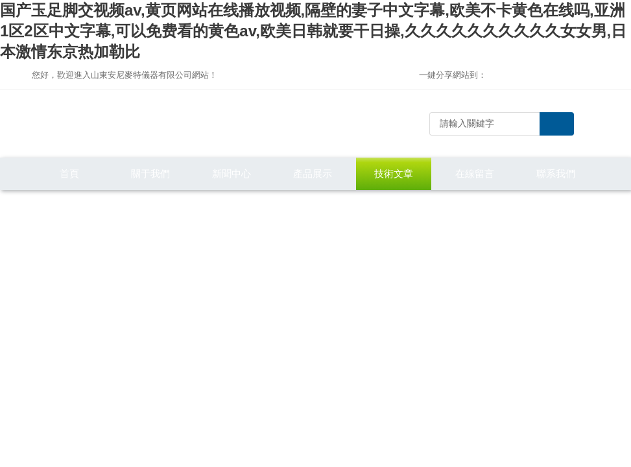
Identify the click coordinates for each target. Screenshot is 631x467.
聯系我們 (555, 173)
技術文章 (393, 173)
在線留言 (474, 173)
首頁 (69, 173)
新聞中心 (231, 173)
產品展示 (312, 173)
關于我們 (150, 173)
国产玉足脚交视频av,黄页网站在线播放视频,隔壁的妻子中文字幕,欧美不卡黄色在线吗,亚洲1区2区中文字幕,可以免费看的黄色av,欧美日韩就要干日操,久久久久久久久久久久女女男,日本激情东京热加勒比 (313, 30)
